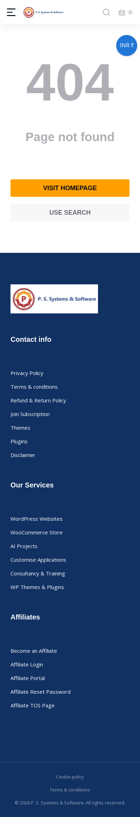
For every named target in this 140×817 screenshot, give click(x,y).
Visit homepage (70, 188)
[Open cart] (122, 12)
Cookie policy (70, 777)
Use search (70, 212)
